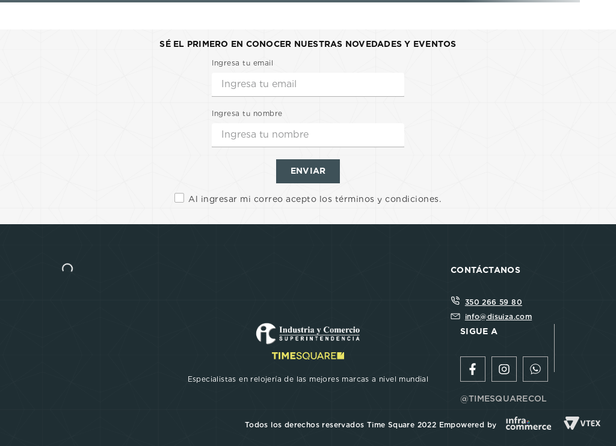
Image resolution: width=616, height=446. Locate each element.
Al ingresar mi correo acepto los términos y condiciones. (314, 199)
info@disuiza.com (498, 316)
